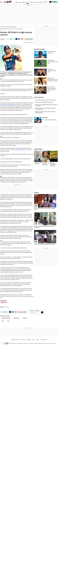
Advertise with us (20, 343)
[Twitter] (50, 2)
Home (1, 28)
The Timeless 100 (43, 339)
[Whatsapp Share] (13, 39)
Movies (5, 28)
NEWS (20, 2)
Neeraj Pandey (16, 318)
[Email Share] (10, 39)
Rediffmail (29, 339)
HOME (16, 2)
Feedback (40, 343)
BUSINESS (23, 2)
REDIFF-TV (44, 2)
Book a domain (22, 339)
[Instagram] (52, 2)
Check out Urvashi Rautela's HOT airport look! (44, 244)
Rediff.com (14, 343)
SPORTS (35, 2)
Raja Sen (3, 39)
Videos (37, 339)
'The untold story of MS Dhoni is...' (49, 119)
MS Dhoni (25, 318)
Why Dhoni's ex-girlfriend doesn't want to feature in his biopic (52, 79)
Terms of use (48, 343)
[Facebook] (55, 2)
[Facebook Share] (19, 39)
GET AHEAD (40, 2)
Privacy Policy (31, 343)
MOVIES (27, 2)
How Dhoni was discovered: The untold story (52, 62)
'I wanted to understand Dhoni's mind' (51, 71)
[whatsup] (57, 2)
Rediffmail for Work (14, 339)
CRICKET (31, 2)
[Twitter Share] (16, 39)
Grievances (54, 343)
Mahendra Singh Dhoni (6, 318)
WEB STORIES (38, 149)
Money (33, 339)
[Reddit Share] (21, 39)
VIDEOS (36, 192)
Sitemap (35, 343)
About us (44, 343)
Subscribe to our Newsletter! (34, 310)
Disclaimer (26, 343)
